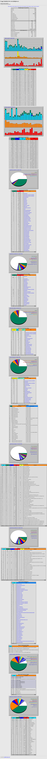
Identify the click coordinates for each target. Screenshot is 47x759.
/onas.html (25, 198)
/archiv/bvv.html (28, 346)
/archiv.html (25, 204)
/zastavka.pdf (25, 284)
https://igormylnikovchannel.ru (21, 617)
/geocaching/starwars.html (27, 218)
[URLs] (18, 6)
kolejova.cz (18, 605)
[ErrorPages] (24, 6)
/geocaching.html (26, 295)
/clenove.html (26, 393)
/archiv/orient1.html (28, 350)
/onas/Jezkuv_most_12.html (27, 242)
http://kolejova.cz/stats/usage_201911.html (22, 601)
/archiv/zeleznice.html (27, 238)
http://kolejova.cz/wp (19, 600)
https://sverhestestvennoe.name (21, 626)
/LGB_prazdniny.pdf (26, 303)
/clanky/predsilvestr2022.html (28, 225)
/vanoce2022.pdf (26, 288)
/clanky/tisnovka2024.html (27, 210)
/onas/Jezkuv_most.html (27, 219)
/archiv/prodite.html (26, 235)
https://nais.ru (18, 618)
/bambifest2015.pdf (26, 279)
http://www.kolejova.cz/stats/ (27, 244)
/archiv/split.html (26, 224)
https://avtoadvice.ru (19, 632)
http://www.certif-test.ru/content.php (21, 610)
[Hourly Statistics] (14, 6)
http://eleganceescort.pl (20, 611)
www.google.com (19, 613)
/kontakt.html (25, 193)
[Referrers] (29, 6)
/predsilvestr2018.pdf (26, 302)
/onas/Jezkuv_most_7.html (27, 229)
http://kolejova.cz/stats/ (20, 604)
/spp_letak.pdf (25, 278)
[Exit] (22, 6)
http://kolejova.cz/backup (20, 591)
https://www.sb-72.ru (19, 629)
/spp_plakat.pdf (26, 283)
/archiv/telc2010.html (26, 248)
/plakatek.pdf (25, 297)
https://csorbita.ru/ (19, 636)
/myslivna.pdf (25, 282)
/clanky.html (25, 200)
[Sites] (27, 6)
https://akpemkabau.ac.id (20, 631)
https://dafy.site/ (19, 620)
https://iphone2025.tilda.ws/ (20, 623)
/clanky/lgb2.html (26, 249)
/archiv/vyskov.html (26, 237)
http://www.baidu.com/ (20, 606)
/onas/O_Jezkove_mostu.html (27, 212)
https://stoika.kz (19, 625)
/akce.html (25, 199)
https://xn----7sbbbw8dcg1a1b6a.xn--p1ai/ (22, 619)
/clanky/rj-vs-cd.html (26, 205)
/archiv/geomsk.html (26, 232)
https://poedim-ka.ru (19, 624)
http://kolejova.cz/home (20, 594)
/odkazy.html (25, 206)
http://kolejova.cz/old (19, 598)
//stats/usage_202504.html (27, 207)
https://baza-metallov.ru (20, 635)
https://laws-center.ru (19, 638)
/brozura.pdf (25, 276)
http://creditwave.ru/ (19, 630)
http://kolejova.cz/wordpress (20, 599)
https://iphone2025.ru (19, 637)
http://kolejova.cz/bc (19, 592)
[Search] (32, 6)
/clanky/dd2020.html (28, 352)
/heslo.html (25, 201)
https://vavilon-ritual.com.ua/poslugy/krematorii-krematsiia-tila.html (25, 612)
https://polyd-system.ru (20, 642)
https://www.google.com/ (20, 607)
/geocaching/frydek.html (27, 217)
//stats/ (26, 337)
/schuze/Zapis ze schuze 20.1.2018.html (29, 194)
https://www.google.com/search (21, 585)
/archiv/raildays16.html (27, 245)
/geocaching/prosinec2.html (27, 226)
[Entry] (20, 6)
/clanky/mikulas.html (26, 250)
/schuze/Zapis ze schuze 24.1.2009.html (31, 333)
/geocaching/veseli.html (27, 213)
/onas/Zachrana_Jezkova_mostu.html (28, 230)
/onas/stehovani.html (26, 231)
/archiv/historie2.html (26, 223)
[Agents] (35, 6)
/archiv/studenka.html (26, 236)
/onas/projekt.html (26, 243)
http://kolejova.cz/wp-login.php (21, 588)
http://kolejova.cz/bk (19, 593)
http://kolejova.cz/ (19, 586)
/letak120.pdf (25, 285)
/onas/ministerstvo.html (27, 211)
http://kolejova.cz (19, 587)
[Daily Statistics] (10, 6)
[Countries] (37, 6)
